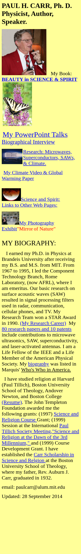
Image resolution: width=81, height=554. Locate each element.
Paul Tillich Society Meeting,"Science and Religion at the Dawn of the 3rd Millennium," (40, 434)
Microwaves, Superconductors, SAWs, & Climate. (49, 157)
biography (38, 364)
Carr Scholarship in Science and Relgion (38, 457)
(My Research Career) (43, 323)
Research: (34, 151)
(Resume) (12, 402)
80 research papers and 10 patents (36, 329)
